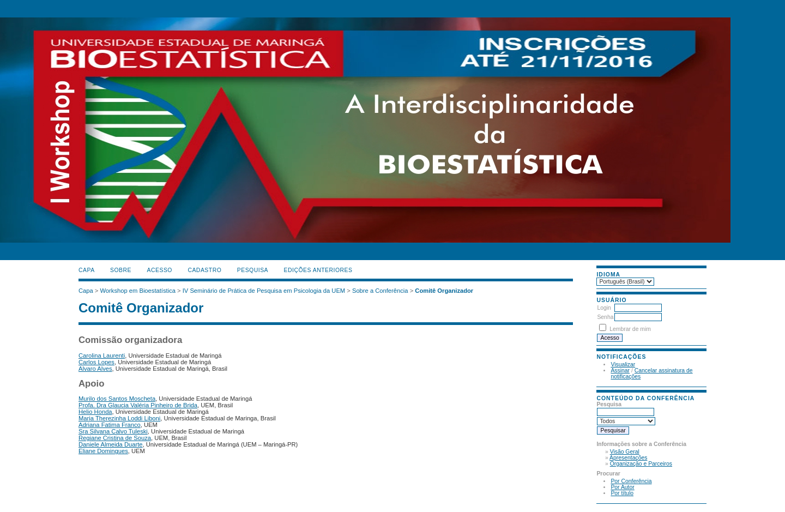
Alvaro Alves (95, 368)
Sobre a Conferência (380, 290)
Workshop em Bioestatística (138, 290)
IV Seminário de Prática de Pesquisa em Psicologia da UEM (264, 290)
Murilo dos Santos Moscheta (116, 398)
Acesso (159, 270)
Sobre (120, 270)
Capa (86, 270)
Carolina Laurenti (101, 355)
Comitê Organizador (444, 290)
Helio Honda (95, 411)
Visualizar (623, 365)
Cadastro (204, 270)
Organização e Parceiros (641, 464)
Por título (622, 493)
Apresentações (628, 458)
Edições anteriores (318, 270)
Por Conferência (631, 481)
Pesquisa (252, 270)
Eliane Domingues (103, 451)
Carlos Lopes (96, 362)
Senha (605, 317)
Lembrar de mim (630, 329)
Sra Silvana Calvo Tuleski (113, 431)
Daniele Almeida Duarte (110, 444)
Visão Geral (624, 452)
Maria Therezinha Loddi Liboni (119, 418)
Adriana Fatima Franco (109, 424)
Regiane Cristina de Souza (114, 438)
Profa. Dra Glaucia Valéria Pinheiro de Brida (137, 405)
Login (604, 308)
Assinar (620, 371)
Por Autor (622, 487)
